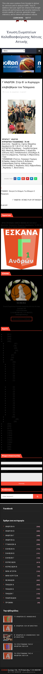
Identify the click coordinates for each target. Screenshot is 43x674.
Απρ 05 (10, 408)
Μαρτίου (8, 417)
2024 (5, 337)
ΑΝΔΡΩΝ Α (10, 526)
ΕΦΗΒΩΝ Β (10, 553)
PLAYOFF (23, 92)
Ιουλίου (8, 355)
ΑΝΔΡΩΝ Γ (15, 92)
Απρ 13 (10, 394)
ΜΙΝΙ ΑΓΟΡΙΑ (11, 571)
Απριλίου (9, 362)
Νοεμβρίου (9, 346)
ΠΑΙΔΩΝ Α (10, 585)
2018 (5, 431)
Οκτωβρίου (9, 348)
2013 (5, 442)
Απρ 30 (10, 364)
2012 (5, 444)
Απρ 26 (10, 369)
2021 (5, 424)
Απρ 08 (10, 403)
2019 (5, 428)
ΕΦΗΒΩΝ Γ (10, 558)
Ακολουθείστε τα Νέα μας (21, 319)
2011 (5, 447)
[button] (19, 76)
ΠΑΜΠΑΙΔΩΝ (11, 598)
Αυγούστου (9, 353)
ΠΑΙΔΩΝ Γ (10, 594)
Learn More (18, 18)
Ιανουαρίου (9, 421)
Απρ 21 (10, 371)
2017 (5, 433)
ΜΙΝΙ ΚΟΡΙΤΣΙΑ (12, 576)
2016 (5, 435)
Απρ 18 (10, 378)
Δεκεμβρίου (9, 343)
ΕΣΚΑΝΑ (4, 670)
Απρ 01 (10, 415)
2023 (5, 339)
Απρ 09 (10, 401)
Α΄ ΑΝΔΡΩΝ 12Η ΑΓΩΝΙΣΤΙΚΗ (26, 626)
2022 (5, 341)
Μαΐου (7, 360)
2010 (5, 449)
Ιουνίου (8, 357)
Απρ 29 (10, 367)
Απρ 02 (10, 412)
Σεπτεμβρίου (10, 350)
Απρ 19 (10, 376)
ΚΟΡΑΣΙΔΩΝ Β (11, 567)
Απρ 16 (10, 387)
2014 (5, 440)
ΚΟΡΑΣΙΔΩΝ (11, 562)
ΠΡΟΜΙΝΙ (9, 603)
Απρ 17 (10, 380)
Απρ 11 (10, 398)
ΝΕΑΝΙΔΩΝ (10, 580)
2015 (5, 438)
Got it (28, 18)
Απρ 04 (10, 410)
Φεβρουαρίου (10, 419)
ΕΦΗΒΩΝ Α (10, 549)
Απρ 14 (10, 392)
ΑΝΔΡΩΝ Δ (10, 540)
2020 (5, 426)
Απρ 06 (10, 405)
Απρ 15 (10, 389)
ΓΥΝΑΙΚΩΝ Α (11, 544)
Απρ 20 (10, 373)
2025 (5, 334)
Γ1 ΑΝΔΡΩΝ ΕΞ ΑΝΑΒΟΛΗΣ (12, 220)
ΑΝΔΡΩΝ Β (10, 531)
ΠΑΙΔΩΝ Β (10, 589)
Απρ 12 (10, 396)
